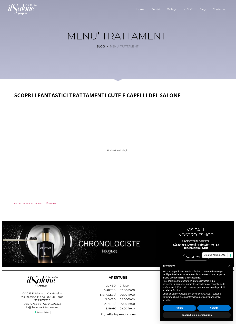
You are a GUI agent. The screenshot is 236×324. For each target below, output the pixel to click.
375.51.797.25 (42, 300)
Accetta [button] (214, 308)
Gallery (171, 8)
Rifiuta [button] (179, 308)
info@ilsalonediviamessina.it (42, 307)
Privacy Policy (43, 312)
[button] (229, 265)
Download (51, 203)
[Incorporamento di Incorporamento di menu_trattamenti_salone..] (118, 150)
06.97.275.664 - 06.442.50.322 (42, 303)
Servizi (156, 8)
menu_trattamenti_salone (28, 203)
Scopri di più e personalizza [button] (197, 315)
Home (140, 8)
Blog (203, 8)
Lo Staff (188, 8)
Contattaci (219, 8)
